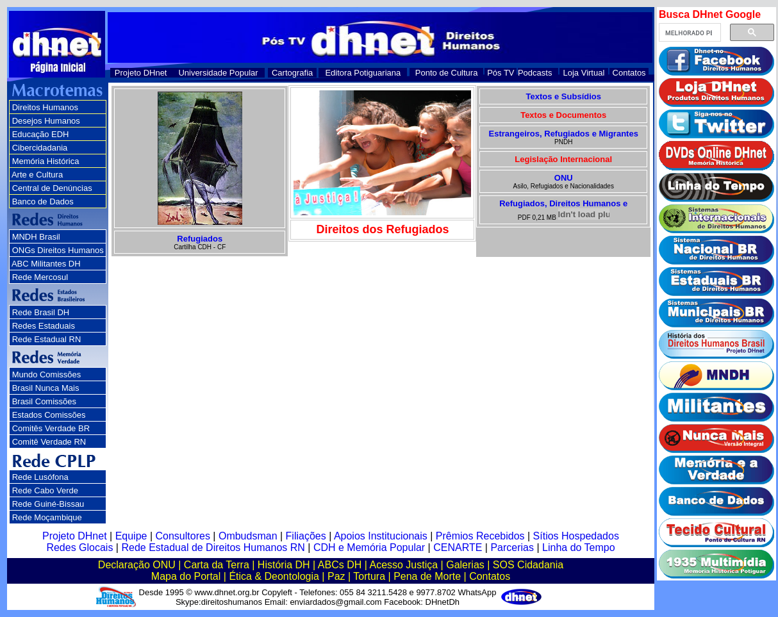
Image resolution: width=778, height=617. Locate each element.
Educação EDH (40, 134)
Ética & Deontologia (274, 576)
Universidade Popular (218, 73)
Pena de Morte (427, 576)
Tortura (369, 576)
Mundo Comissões (46, 374)
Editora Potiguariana (363, 73)
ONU (563, 178)
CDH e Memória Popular (369, 547)
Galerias (465, 564)
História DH (284, 564)
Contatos (629, 73)
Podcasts (535, 73)
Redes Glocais (79, 547)
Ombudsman (248, 536)
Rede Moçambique (47, 517)
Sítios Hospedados (576, 536)
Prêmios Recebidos (480, 536)
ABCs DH (339, 564)
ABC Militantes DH (46, 263)
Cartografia (292, 73)
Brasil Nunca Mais (45, 388)
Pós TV (500, 73)
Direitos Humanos (45, 107)
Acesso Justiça (403, 564)
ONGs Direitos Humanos (58, 250)
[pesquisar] (688, 32)
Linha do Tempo (578, 547)
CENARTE (457, 547)
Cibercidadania (40, 147)
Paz (336, 576)
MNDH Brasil (36, 237)
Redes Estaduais (43, 326)
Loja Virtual (584, 73)
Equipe (131, 536)
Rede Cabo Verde (45, 490)
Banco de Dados (43, 201)
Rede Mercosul (40, 277)
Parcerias (512, 547)
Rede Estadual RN (46, 339)
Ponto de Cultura (446, 73)
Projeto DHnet (141, 73)
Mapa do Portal (186, 576)
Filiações (306, 536)
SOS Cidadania (528, 564)
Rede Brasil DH (41, 312)
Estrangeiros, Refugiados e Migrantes (563, 133)
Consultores (183, 536)
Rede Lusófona (40, 477)
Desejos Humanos (46, 121)
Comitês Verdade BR (51, 428)
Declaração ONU (137, 564)
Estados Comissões (49, 415)
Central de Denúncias (52, 188)
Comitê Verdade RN (49, 442)
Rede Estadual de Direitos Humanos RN (212, 547)
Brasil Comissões (44, 401)
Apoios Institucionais (380, 536)
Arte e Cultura (37, 174)
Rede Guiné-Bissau (48, 504)
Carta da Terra (216, 564)
